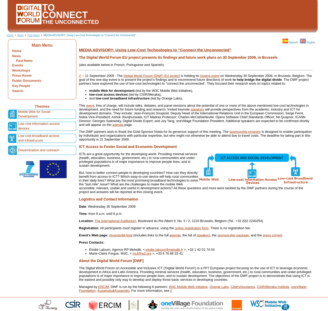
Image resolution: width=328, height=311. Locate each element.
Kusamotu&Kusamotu (113, 291)
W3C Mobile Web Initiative (188, 287)
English (307, 42)
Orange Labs (219, 287)
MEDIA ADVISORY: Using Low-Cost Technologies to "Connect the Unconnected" (155, 50)
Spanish (290, 42)
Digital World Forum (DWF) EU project (152, 76)
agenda (117, 125)
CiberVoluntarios (243, 287)
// (80, 76)
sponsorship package (233, 235)
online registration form (192, 228)
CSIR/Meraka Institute (273, 287)
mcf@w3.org (142, 253)
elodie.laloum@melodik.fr (164, 250)
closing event (210, 76)
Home (10, 35)
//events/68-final (120, 235)
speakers (197, 109)
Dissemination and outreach (38, 150)
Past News (33, 35)
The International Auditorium (115, 221)
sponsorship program (245, 132)
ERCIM (103, 287)
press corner (272, 235)
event (90, 105)
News (20, 35)
